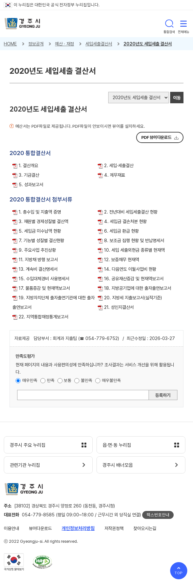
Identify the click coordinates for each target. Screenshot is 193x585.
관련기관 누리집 (25, 465)
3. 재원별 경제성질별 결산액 (43, 221)
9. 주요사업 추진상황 (37, 250)
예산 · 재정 (64, 43)
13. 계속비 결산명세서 (38, 269)
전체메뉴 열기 (183, 23)
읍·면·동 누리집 (117, 445)
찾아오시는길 (144, 528)
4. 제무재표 (114, 175)
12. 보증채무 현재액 (121, 259)
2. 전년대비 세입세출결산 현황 (130, 211)
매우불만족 (111, 380)
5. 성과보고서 (31, 184)
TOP (179, 573)
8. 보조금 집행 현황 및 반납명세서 (134, 240)
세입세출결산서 (98, 43)
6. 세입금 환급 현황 (121, 231)
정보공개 (35, 43)
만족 (51, 380)
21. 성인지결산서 (119, 307)
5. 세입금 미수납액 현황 (40, 231)
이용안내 (11, 528)
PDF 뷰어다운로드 (156, 137)
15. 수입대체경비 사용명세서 (44, 278)
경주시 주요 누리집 (27, 445)
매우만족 (29, 380)
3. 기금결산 (29, 175)
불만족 (86, 380)
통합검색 (169, 23)
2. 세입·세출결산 (118, 165)
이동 (177, 97)
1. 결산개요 (28, 165)
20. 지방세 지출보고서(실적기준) (133, 297)
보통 (67, 380)
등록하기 (162, 395)
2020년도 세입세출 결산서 (147, 43)
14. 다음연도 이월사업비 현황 (130, 269)
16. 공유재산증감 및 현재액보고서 (133, 278)
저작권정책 (113, 528)
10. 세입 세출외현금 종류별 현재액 (134, 250)
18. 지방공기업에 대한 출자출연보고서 (137, 288)
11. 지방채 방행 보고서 (38, 259)
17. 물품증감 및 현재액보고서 (44, 288)
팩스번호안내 (158, 514)
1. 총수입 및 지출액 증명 (40, 211)
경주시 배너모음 (118, 465)
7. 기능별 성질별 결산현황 (41, 240)
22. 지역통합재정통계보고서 (43, 316)
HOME (10, 43)
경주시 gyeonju (22, 23)
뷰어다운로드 (40, 528)
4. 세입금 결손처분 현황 (125, 221)
